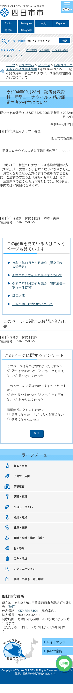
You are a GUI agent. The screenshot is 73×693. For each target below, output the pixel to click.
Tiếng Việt (26, 30)
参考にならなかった (25, 419)
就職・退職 (20, 496)
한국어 (9, 30)
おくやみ (19, 548)
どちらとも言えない (50, 414)
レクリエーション (24, 568)
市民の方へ (26, 65)
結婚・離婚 (20, 517)
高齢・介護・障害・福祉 (29, 537)
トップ (10, 65)
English (9, 23)
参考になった (20, 414)
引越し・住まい (23, 507)
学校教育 (19, 486)
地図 (12, 606)
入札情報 (44, 50)
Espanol (60, 23)
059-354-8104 (28, 611)
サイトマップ (56, 642)
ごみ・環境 (20, 558)
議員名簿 (18, 295)
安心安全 (44, 65)
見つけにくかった (30, 375)
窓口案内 (31, 50)
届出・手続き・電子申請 (29, 579)
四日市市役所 (22, 11)
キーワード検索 (14, 38)
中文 (43, 23)
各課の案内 (54, 651)
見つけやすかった (23, 371)
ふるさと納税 (60, 50)
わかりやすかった (23, 394)
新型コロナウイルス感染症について (37, 275)
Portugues (26, 23)
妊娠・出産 (20, 465)
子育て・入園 (22, 476)
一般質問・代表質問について (32, 304)
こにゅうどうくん (12, 55)
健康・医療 (20, 527)
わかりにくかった (30, 399)
